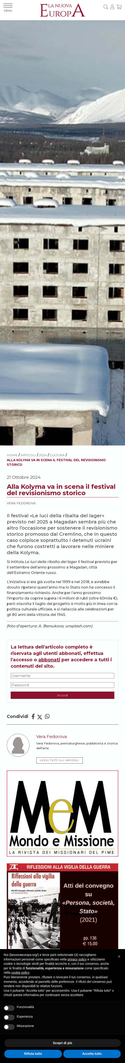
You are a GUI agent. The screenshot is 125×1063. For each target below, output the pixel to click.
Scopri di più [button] (62, 1043)
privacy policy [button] (77, 959)
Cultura (57, 455)
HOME (12, 455)
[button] (119, 956)
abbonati (49, 659)
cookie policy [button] (20, 972)
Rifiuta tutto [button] (33, 1053)
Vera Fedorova (21, 503)
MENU (7, 7)
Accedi (62, 695)
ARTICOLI (28, 455)
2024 (43, 455)
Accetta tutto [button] (92, 1053)
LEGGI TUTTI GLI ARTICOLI (59, 760)
